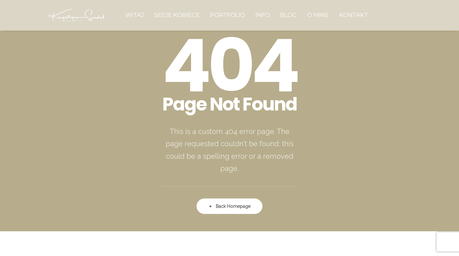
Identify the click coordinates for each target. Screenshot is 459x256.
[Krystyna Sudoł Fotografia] (76, 15)
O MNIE (318, 15)
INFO (262, 15)
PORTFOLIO (227, 15)
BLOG (288, 15)
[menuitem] (134, 15)
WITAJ (134, 15)
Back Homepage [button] (229, 206)
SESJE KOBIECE (177, 15)
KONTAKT (353, 15)
